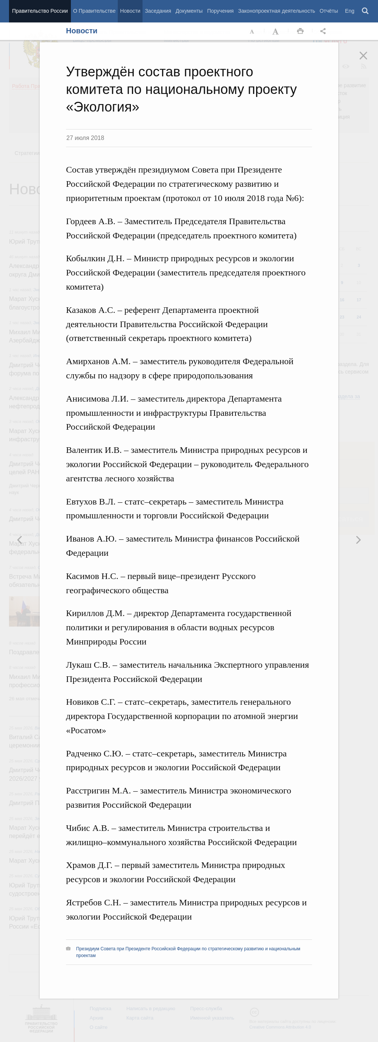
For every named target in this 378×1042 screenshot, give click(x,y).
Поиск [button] (366, 11)
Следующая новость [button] (20, 539)
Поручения (220, 11)
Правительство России (40, 11)
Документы (189, 11)
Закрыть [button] (369, 61)
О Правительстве (94, 11)
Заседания (158, 11)
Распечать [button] (300, 31)
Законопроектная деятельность (276, 11)
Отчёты (329, 11)
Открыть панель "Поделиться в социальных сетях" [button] (324, 31)
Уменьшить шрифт (252, 31)
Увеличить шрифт (276, 31)
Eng (349, 11)
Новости (130, 11)
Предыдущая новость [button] (358, 539)
